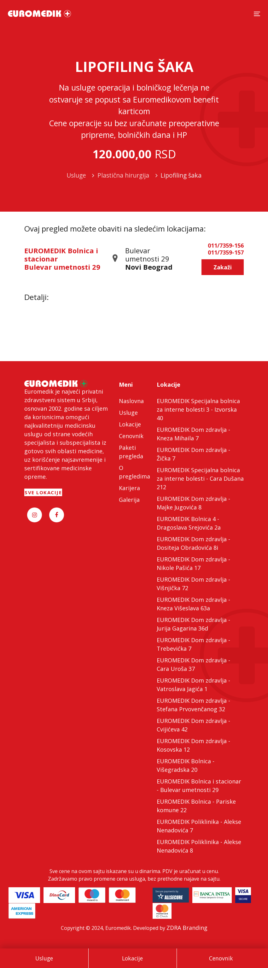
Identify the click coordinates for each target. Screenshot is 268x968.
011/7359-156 (226, 245)
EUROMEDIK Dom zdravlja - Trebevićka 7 (193, 644)
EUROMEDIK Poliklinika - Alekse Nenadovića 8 (199, 846)
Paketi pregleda (131, 452)
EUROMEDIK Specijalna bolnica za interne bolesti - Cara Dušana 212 (200, 478)
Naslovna (131, 401)
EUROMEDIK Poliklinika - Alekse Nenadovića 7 (199, 826)
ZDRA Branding (186, 927)
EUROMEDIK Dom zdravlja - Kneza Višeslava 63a (193, 604)
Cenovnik (221, 958)
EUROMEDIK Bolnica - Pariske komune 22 (196, 806)
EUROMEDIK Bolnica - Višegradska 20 (185, 765)
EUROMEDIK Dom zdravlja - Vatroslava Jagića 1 (193, 685)
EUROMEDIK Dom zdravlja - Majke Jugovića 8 (193, 503)
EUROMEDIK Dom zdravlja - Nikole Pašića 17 (193, 563)
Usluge (44, 958)
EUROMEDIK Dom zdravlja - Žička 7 (193, 454)
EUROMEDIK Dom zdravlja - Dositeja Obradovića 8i (193, 543)
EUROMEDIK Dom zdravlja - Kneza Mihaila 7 (193, 434)
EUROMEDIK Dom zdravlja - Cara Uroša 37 (193, 664)
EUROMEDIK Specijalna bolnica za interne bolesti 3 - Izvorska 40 (198, 409)
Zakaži (222, 267)
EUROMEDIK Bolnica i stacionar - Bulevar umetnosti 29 (199, 785)
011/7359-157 (226, 252)
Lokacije (132, 958)
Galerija (129, 499)
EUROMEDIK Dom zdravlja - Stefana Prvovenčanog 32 (193, 705)
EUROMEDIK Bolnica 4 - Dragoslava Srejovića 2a (189, 523)
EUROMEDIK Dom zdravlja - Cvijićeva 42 (193, 725)
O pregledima (134, 472)
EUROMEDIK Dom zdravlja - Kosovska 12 (193, 745)
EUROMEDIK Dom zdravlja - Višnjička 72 (193, 584)
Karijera (129, 488)
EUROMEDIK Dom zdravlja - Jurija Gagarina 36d (193, 624)
